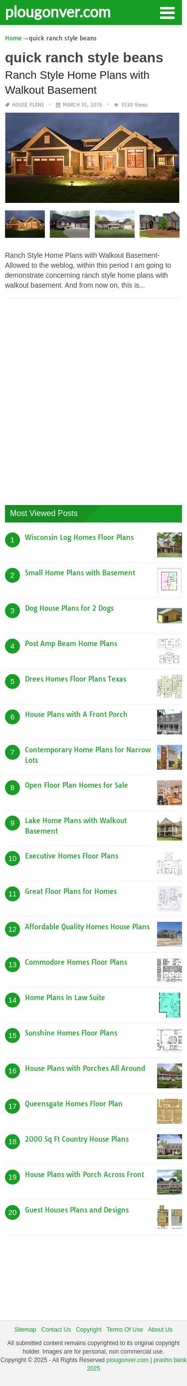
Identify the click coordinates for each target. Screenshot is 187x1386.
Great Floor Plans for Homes (71, 891)
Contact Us (56, 1329)
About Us (160, 1329)
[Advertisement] (93, 399)
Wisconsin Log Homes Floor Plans (79, 537)
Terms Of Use (125, 1329)
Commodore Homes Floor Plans (76, 962)
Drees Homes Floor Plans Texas (75, 679)
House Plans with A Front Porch (76, 714)
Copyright (88, 1329)
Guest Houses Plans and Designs (77, 1210)
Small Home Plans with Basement (80, 572)
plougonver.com (58, 11)
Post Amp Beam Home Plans (71, 643)
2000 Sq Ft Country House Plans (77, 1139)
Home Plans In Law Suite (65, 997)
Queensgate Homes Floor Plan (74, 1103)
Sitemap (25, 1329)
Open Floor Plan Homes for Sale (76, 785)
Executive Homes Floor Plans (71, 856)
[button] (167, 12)
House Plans (28, 105)
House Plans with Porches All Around (85, 1068)
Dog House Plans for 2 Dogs (69, 608)
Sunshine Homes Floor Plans (71, 1033)
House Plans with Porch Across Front (84, 1174)
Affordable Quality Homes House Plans (87, 926)
